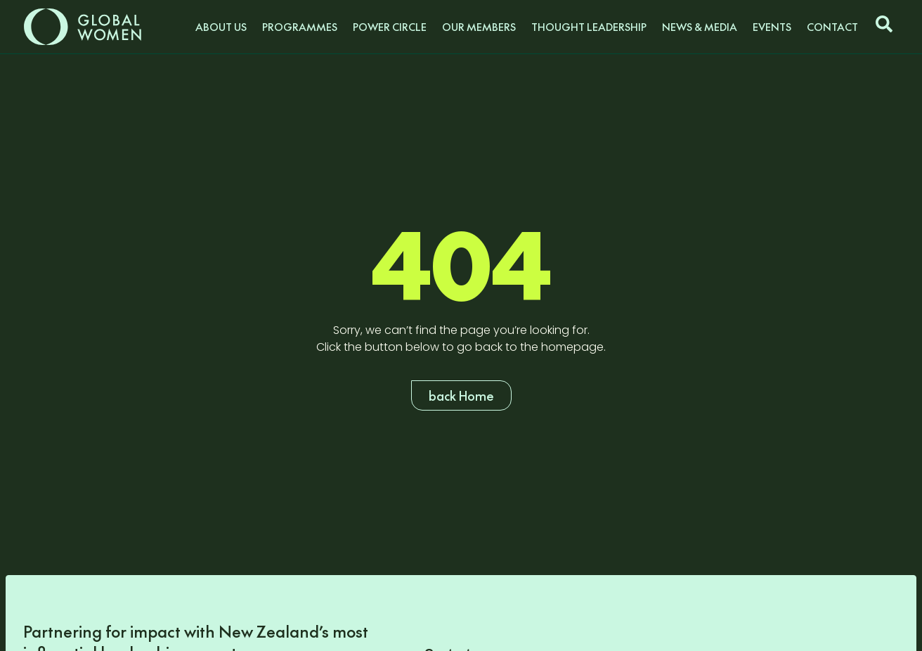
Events (772, 27)
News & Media (699, 27)
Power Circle (390, 27)
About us (221, 27)
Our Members (479, 27)
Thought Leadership (589, 27)
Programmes (299, 27)
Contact (832, 27)
